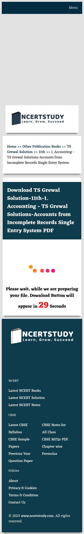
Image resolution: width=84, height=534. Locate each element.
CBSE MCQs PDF (55, 439)
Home (12, 147)
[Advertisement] (42, 60)
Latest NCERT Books (25, 391)
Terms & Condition (23, 495)
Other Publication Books (41, 147)
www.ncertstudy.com (37, 516)
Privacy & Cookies (23, 488)
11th (42, 152)
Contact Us (17, 502)
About (13, 481)
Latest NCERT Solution (27, 398)
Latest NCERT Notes (24, 405)
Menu (73, 8)
